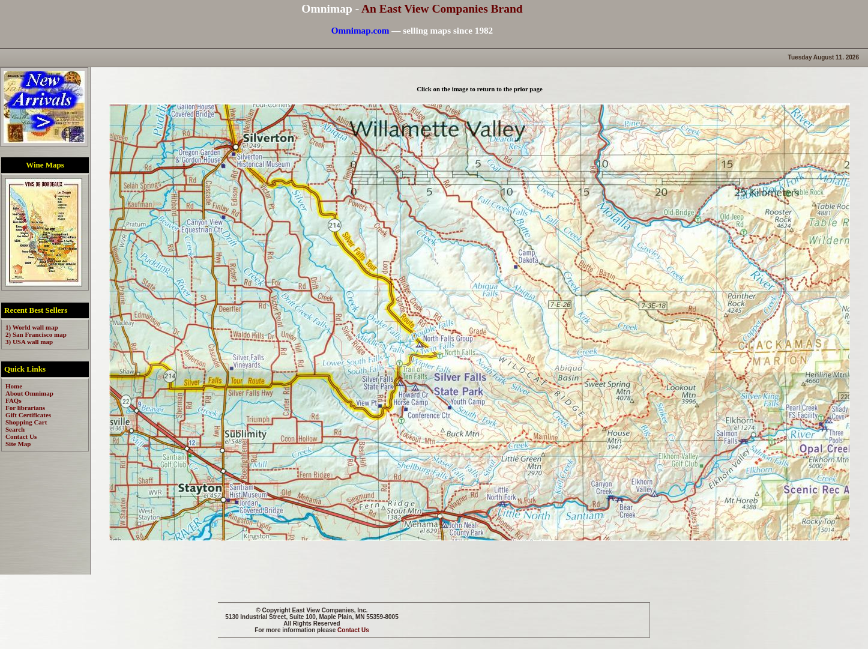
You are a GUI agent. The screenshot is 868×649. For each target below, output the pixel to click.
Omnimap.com (360, 30)
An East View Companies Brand (442, 8)
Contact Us (353, 630)
